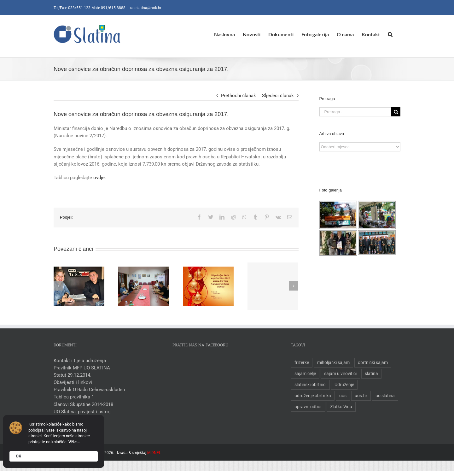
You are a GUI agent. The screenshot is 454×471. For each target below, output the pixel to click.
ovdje (97, 177)
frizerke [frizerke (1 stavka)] (300, 362)
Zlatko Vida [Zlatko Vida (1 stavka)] (340, 406)
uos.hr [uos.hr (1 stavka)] (359, 395)
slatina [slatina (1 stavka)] (370, 373)
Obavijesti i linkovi (71, 382)
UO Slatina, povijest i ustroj (80, 412)
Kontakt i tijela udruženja (78, 360)
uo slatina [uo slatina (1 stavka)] (383, 395)
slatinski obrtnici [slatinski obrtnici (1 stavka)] (309, 384)
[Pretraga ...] (354, 111)
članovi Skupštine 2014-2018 (82, 404)
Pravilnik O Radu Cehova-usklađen (88, 389)
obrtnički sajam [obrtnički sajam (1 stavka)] (372, 362)
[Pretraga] (389, 34)
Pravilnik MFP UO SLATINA (80, 368)
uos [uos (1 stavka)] (341, 395)
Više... (74, 441)
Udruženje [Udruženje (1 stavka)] (343, 384)
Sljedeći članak (277, 95)
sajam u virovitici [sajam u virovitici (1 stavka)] (339, 373)
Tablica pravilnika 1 (72, 397)
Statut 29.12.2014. (71, 375)
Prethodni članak (237, 95)
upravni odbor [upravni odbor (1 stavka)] (307, 406)
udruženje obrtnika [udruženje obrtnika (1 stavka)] (311, 395)
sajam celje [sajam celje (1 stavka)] (304, 373)
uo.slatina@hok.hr (144, 8)
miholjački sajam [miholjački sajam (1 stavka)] (332, 362)
